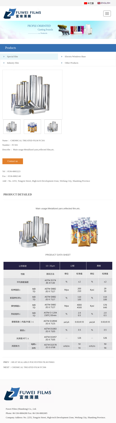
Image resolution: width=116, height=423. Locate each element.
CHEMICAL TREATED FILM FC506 (29, 367)
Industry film (13, 63)
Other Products (71, 63)
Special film (12, 56)
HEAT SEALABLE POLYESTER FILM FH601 (33, 362)
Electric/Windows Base (75, 56)
